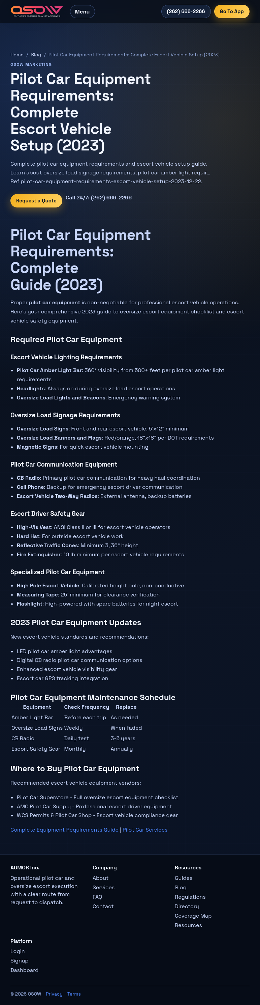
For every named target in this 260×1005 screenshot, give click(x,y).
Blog (36, 55)
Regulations (190, 896)
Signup (19, 960)
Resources (188, 925)
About (100, 878)
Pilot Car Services (145, 829)
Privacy (54, 994)
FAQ (97, 896)
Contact (103, 906)
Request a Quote (36, 201)
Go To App (232, 11)
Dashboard (24, 970)
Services (104, 887)
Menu (82, 11)
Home (17, 55)
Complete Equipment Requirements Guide (64, 829)
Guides (183, 878)
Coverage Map (193, 915)
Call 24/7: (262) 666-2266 (99, 197)
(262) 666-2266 (186, 11)
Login (17, 951)
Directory (187, 906)
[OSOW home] (36, 11)
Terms (74, 994)
